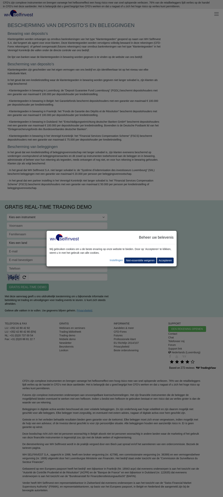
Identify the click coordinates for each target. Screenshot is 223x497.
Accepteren (165, 260)
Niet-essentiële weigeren (140, 260)
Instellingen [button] (116, 260)
